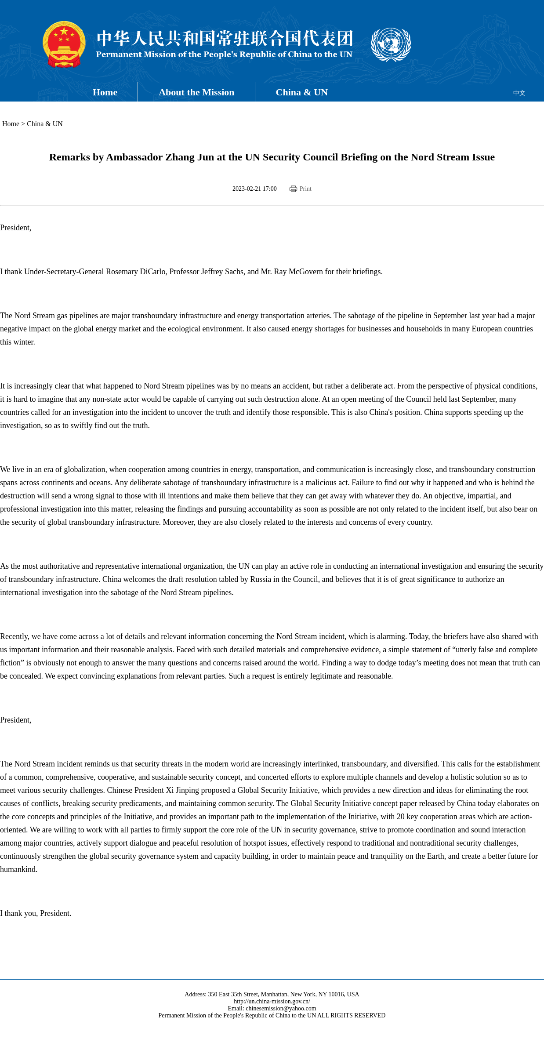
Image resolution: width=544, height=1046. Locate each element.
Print (306, 188)
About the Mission (196, 92)
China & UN (302, 92)
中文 (519, 93)
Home (105, 92)
